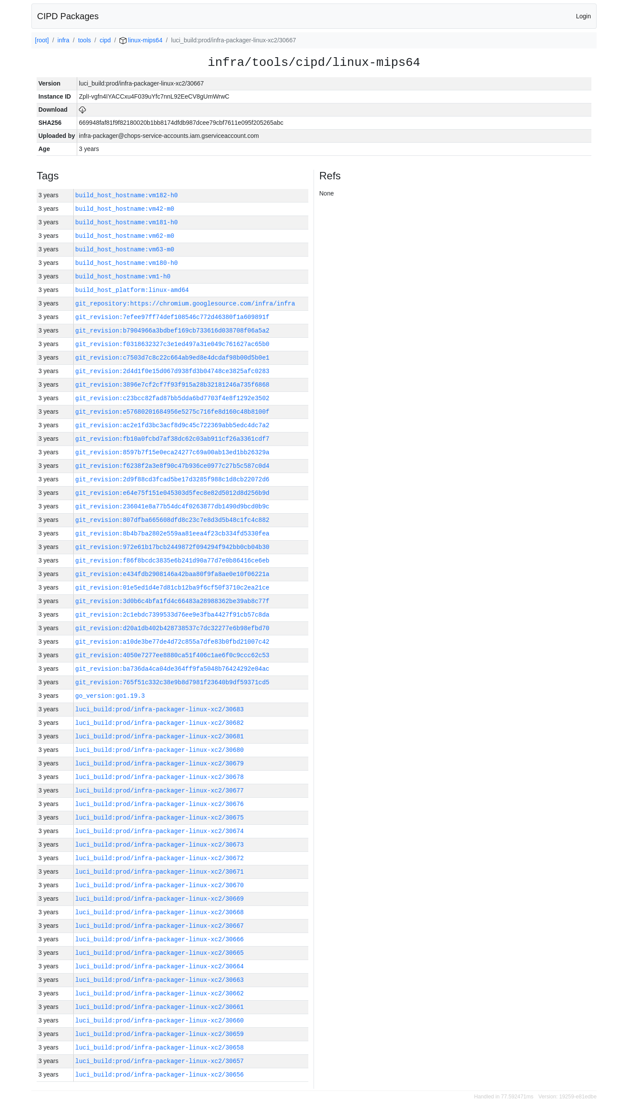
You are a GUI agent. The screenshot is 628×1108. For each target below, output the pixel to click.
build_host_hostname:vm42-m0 (124, 209)
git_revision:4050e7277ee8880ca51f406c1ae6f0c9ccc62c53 (172, 655)
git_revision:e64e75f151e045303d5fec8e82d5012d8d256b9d (172, 493)
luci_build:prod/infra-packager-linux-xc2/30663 (159, 980)
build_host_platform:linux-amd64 (132, 290)
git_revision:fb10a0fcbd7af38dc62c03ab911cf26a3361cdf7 (172, 439)
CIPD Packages (68, 16)
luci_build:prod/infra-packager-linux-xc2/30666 (159, 939)
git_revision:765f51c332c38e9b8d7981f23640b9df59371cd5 (172, 682)
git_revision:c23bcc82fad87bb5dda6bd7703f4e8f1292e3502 (172, 398)
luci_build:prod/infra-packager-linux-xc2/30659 (159, 1034)
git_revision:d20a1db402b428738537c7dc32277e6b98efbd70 (172, 628)
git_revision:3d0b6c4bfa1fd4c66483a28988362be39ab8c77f (172, 601)
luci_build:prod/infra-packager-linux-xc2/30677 (159, 790)
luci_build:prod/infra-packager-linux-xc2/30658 (159, 1047)
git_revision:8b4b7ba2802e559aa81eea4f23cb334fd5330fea (172, 533)
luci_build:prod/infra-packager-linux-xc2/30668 (159, 912)
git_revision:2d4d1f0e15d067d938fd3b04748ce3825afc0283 (172, 371)
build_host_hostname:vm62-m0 (124, 236)
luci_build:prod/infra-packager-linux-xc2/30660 (159, 1020)
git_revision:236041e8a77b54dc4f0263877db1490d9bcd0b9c (172, 506)
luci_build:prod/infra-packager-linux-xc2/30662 (159, 993)
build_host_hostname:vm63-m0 (124, 249)
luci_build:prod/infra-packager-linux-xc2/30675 (159, 817)
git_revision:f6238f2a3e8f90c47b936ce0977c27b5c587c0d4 (172, 466)
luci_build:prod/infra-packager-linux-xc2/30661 (159, 1007)
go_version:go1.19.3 (110, 696)
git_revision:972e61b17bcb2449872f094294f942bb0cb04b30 (172, 547)
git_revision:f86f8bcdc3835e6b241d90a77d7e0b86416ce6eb (172, 560)
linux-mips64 (140, 40)
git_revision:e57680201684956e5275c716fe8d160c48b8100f (172, 412)
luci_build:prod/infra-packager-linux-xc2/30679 (159, 763)
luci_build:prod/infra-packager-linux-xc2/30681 (159, 736)
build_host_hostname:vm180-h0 (126, 263)
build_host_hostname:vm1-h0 (123, 276)
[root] (42, 40)
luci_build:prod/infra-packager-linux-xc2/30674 (159, 831)
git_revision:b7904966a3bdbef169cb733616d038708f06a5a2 (172, 330)
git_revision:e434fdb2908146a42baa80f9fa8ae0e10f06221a (172, 574)
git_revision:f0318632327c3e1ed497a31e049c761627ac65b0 (172, 344)
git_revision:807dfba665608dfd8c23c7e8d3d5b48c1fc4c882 (172, 520)
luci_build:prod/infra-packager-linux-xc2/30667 (159, 926)
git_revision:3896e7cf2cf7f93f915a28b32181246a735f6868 (172, 385)
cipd (105, 40)
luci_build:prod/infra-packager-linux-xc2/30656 (159, 1074)
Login (583, 16)
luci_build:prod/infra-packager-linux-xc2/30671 (159, 872)
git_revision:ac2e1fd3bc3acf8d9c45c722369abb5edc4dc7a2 (172, 425)
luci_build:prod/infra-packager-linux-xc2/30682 (159, 723)
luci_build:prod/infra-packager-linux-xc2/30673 (159, 844)
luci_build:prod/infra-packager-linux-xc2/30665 (159, 953)
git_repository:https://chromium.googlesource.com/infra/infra (185, 303)
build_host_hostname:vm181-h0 (126, 222)
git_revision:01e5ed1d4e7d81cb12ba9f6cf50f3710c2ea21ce (172, 587)
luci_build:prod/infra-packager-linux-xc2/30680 (159, 750)
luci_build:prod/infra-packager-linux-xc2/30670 (159, 885)
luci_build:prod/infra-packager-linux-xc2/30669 (159, 899)
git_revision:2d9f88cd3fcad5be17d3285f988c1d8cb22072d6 (172, 479)
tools (84, 40)
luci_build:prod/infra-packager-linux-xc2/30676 (159, 804)
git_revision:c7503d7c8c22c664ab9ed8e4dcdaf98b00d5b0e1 (172, 357)
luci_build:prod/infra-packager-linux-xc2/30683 (159, 709)
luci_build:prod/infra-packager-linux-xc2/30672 (159, 858)
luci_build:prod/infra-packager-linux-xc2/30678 (159, 777)
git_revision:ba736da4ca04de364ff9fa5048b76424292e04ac (172, 669)
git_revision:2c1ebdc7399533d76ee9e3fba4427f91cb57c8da (172, 615)
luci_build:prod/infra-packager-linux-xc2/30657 (159, 1061)
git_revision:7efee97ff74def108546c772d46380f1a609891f (172, 317)
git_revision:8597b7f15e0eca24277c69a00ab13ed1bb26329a (172, 452)
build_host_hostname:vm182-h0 (126, 195)
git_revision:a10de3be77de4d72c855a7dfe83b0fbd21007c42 (172, 642)
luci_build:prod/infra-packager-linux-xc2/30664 (159, 966)
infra (63, 40)
